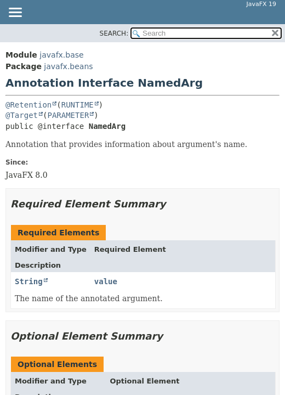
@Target (21, 115)
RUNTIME (77, 104)
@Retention (28, 104)
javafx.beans (68, 66)
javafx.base (61, 54)
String (29, 281)
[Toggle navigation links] (14, 13)
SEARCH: (114, 33)
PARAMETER (68, 115)
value (105, 281)
